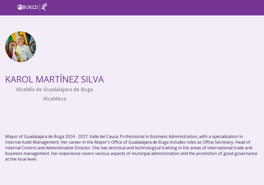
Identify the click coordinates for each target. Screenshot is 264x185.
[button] (7, 7)
